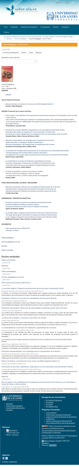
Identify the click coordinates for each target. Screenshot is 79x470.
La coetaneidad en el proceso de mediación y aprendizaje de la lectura (29, 328)
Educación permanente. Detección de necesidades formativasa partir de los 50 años (34, 308)
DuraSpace (45, 443)
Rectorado (9, 404)
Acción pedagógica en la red (13, 277)
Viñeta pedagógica (9, 271)
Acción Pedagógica (21, 39)
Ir (36, 61)
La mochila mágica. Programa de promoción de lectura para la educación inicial (33, 288)
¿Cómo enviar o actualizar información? (58, 415)
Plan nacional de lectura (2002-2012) (16, 283)
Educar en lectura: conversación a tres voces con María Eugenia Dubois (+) (31, 361)
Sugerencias (13, 462)
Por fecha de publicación (11, 52)
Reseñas (5, 266)
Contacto (5, 462)
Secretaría (9, 410)
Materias (38, 52)
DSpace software (49, 441)
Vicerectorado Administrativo (15, 408)
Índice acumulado (8, 260)
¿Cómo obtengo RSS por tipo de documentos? (60, 423)
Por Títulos (49, 404)
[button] (59, 2)
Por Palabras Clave (52, 406)
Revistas (9, 39)
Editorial (5, 377)
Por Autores (49, 402)
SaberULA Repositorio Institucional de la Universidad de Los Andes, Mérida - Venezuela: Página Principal (39, 37)
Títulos (31, 52)
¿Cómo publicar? (51, 413)
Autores (23, 52)
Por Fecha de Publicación (54, 400)
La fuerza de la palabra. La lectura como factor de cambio (24, 318)
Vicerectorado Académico (14, 406)
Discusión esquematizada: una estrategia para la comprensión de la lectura (31, 351)
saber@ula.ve (13, 430)
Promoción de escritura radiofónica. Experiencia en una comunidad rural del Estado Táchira (37, 367)
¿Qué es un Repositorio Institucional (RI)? (59, 421)
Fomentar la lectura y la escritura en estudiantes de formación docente (29, 298)
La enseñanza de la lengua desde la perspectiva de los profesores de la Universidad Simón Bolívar (37, 340)
